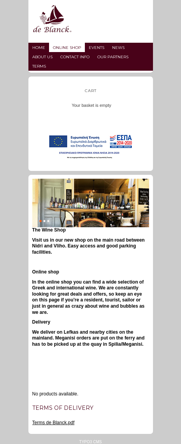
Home (38, 47)
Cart (91, 90)
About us (42, 56)
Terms (39, 66)
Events (96, 47)
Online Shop (67, 47)
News (118, 47)
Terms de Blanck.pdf (53, 422)
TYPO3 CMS (90, 442)
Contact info (75, 56)
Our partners (112, 56)
